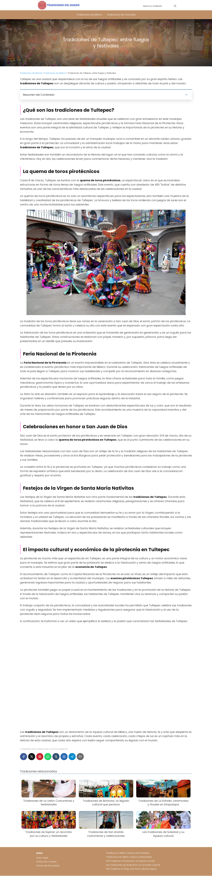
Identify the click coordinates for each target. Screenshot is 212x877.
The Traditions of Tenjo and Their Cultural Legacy (131, 868)
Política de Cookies (46, 861)
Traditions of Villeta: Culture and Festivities (128, 853)
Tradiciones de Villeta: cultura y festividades (129, 856)
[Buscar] (175, 6)
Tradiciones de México (89, 14)
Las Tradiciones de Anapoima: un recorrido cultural (133, 864)
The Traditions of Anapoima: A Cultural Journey (130, 860)
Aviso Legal (42, 857)
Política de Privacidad (47, 865)
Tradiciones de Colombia (121, 14)
